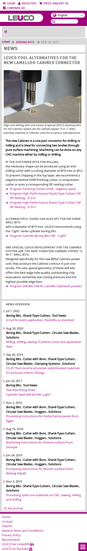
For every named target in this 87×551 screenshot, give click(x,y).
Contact (7, 521)
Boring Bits (25, 42)
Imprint (7, 526)
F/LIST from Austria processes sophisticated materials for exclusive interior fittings (43, 370)
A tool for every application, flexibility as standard (40, 320)
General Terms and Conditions (22, 530)
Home (6, 42)
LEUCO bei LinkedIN (18, 544)
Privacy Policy (11, 535)
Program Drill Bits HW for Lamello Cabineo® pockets (46, 286)
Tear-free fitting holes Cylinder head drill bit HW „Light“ (28, 392)
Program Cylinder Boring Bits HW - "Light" (38, 236)
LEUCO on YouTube (17, 549)
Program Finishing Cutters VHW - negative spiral (43, 189)
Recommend (10, 540)
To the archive (13, 508)
